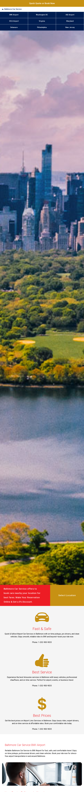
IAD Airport (70, 15)
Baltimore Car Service (13, 9)
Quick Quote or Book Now (42, 3)
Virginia (42, 21)
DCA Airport (14, 21)
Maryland (70, 21)
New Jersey (70, 27)
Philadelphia (42, 27)
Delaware (14, 27)
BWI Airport (13, 15)
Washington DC (42, 15)
